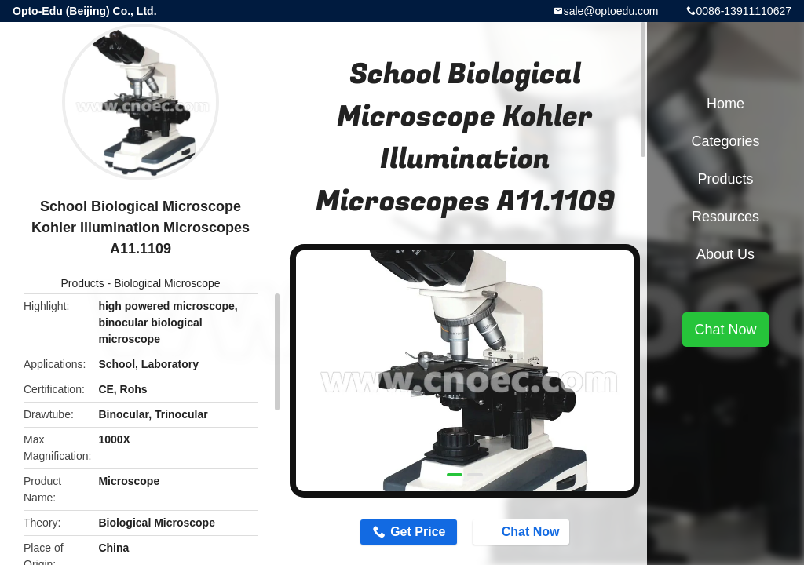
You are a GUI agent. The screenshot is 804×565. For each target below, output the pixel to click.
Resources (725, 216)
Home (725, 103)
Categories (725, 141)
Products (82, 283)
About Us (725, 254)
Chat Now (523, 531)
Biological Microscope (167, 283)
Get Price (417, 531)
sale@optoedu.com (611, 11)
